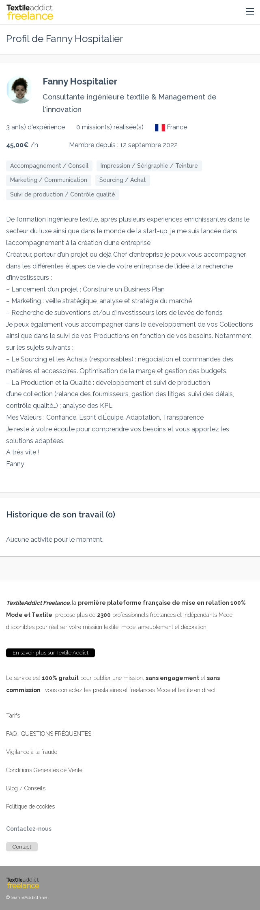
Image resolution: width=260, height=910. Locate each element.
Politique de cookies (30, 806)
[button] (249, 12)
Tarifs (13, 715)
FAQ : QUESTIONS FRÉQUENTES (48, 734)
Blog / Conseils (25, 788)
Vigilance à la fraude (31, 752)
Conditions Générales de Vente (44, 770)
